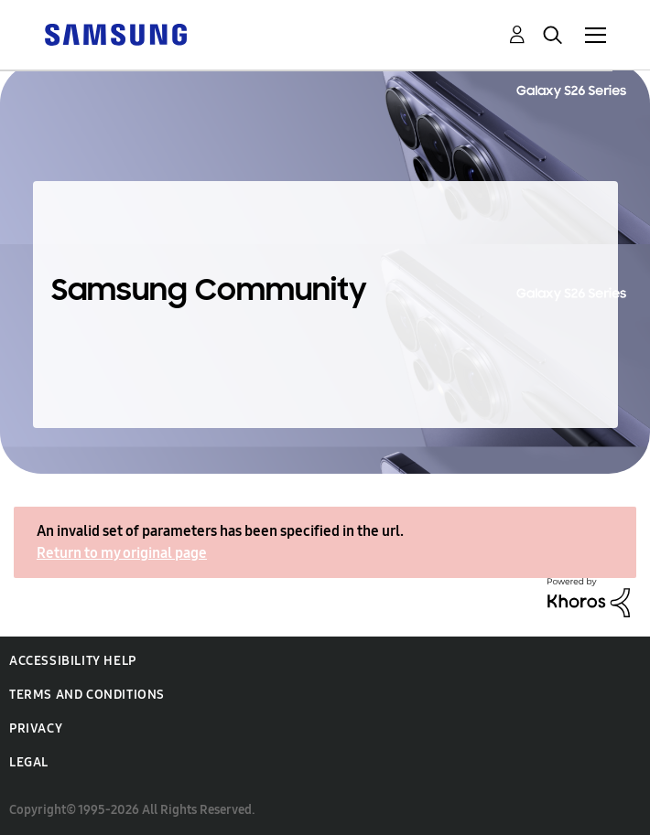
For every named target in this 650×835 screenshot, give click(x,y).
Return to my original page (122, 553)
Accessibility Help (72, 661)
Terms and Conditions (87, 694)
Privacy (35, 728)
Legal (29, 762)
